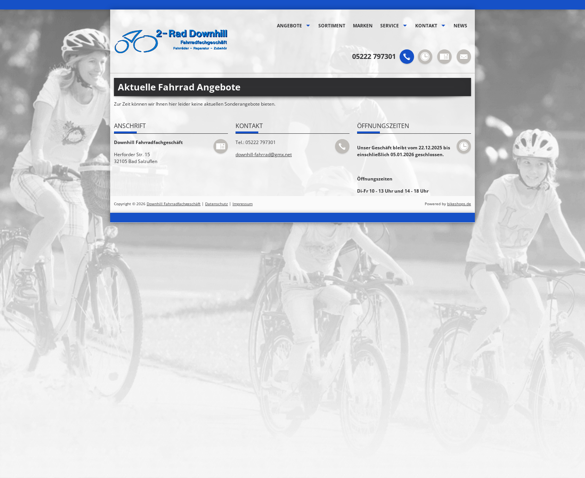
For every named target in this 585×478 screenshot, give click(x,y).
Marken (363, 25)
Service (389, 25)
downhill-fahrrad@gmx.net (264, 154)
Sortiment (331, 25)
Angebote (289, 25)
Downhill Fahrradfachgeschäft (174, 203)
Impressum (242, 203)
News (460, 25)
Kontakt (426, 25)
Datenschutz (216, 203)
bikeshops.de (459, 203)
